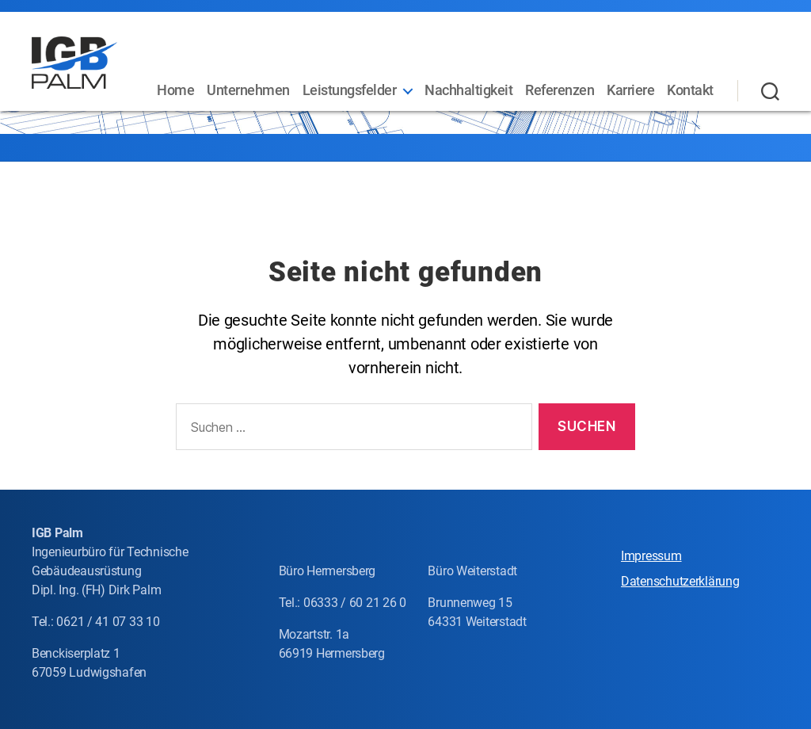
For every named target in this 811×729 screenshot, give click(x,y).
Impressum (651, 555)
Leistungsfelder (408, 81)
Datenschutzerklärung (680, 581)
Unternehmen (307, 81)
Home (234, 81)
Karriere (690, 81)
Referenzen (618, 81)
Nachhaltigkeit (528, 81)
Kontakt (690, 105)
